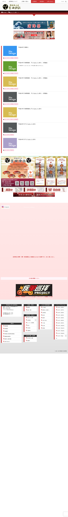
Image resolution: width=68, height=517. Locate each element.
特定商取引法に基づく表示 (8, 312)
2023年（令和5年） (60, 315)
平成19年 (11, 150)
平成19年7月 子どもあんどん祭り (27, 139)
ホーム (4, 1)
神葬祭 (28, 340)
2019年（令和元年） (60, 325)
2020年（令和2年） (60, 322)
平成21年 (11, 119)
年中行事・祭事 (29, 338)
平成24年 (16, 73)
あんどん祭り (7, 73)
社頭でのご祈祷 (29, 317)
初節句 (43, 317)
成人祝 (43, 325)
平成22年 (16, 104)
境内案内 (42, 1)
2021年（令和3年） (60, 320)
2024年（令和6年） (60, 312)
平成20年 (11, 134)
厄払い (28, 325)
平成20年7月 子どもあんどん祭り (27, 124)
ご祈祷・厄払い (25, 1)
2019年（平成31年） (60, 328)
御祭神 (28, 307)
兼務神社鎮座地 (6, 336)
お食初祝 (43, 312)
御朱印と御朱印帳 (7, 338)
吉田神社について (13, 1)
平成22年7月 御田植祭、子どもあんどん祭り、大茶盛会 (32, 93)
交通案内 (35, 1)
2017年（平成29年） (60, 333)
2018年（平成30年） (60, 330)
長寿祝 (43, 328)
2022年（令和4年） (60, 317)
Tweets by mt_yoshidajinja (29, 207)
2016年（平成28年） (59, 337)
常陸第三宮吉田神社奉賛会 (9, 333)
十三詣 (43, 322)
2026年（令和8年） (60, 307)
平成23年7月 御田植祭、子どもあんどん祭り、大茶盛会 (32, 78)
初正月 (43, 315)
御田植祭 (16, 119)
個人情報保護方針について (8, 314)
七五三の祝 (44, 320)
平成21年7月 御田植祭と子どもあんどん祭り (30, 108)
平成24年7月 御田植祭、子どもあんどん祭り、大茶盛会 (32, 62)
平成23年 (16, 88)
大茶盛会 (11, 73)
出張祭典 (28, 320)
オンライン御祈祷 (30, 322)
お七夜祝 (43, 307)
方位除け (28, 327)
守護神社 (28, 330)
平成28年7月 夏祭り (23, 47)
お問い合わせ (50, 1)
